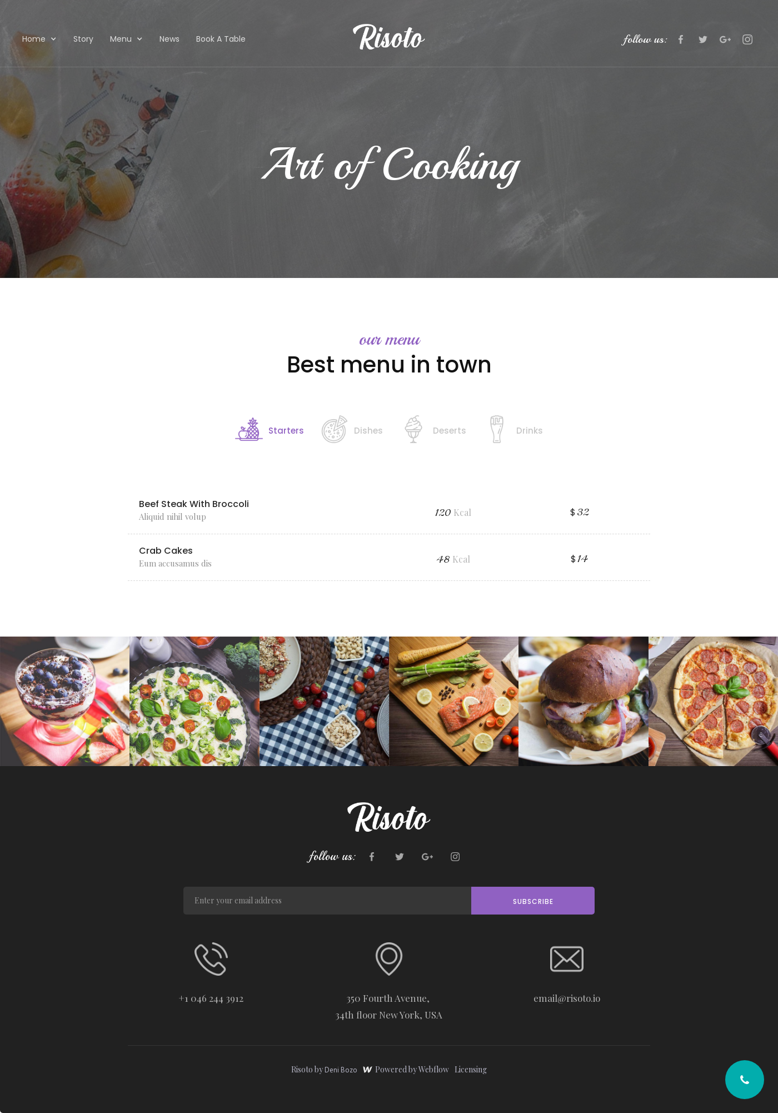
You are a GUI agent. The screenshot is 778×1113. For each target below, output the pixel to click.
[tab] (269, 428)
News (169, 38)
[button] (39, 38)
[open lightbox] (64, 701)
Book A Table (221, 38)
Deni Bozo (341, 1070)
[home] (389, 36)
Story (83, 38)
